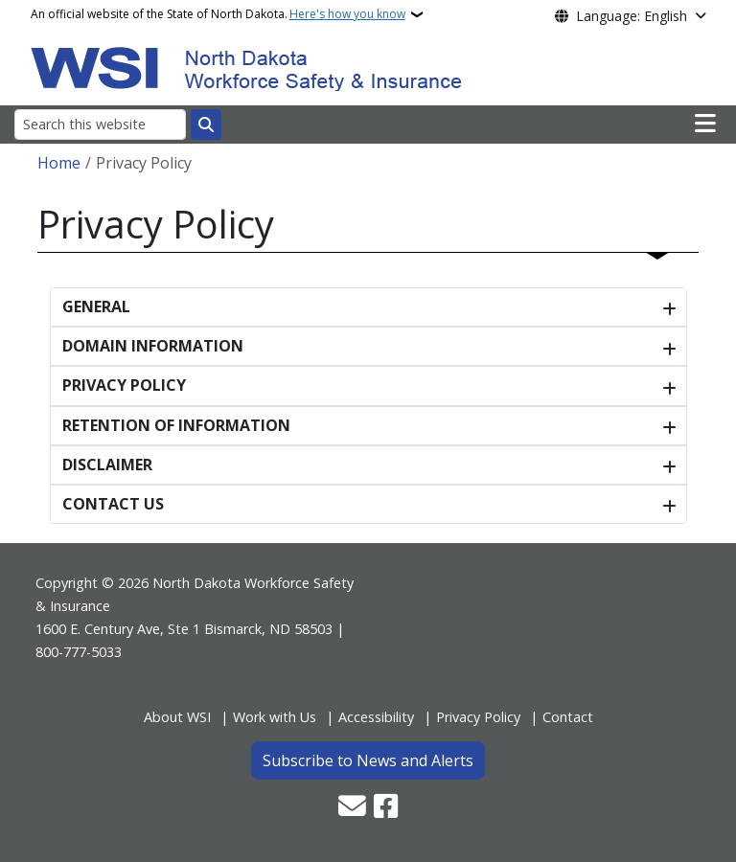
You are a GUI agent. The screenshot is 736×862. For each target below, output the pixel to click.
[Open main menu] (705, 123)
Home (58, 162)
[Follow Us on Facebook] (386, 808)
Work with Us (274, 717)
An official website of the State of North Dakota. (218, 14)
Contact (567, 717)
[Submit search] (206, 124)
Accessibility (376, 717)
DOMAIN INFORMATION (152, 345)
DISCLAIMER (107, 464)
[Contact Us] (352, 808)
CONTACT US (113, 503)
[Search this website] (100, 124)
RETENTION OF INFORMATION (176, 425)
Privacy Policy (478, 717)
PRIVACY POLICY (124, 385)
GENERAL (96, 306)
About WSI (177, 717)
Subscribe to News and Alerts (368, 760)
